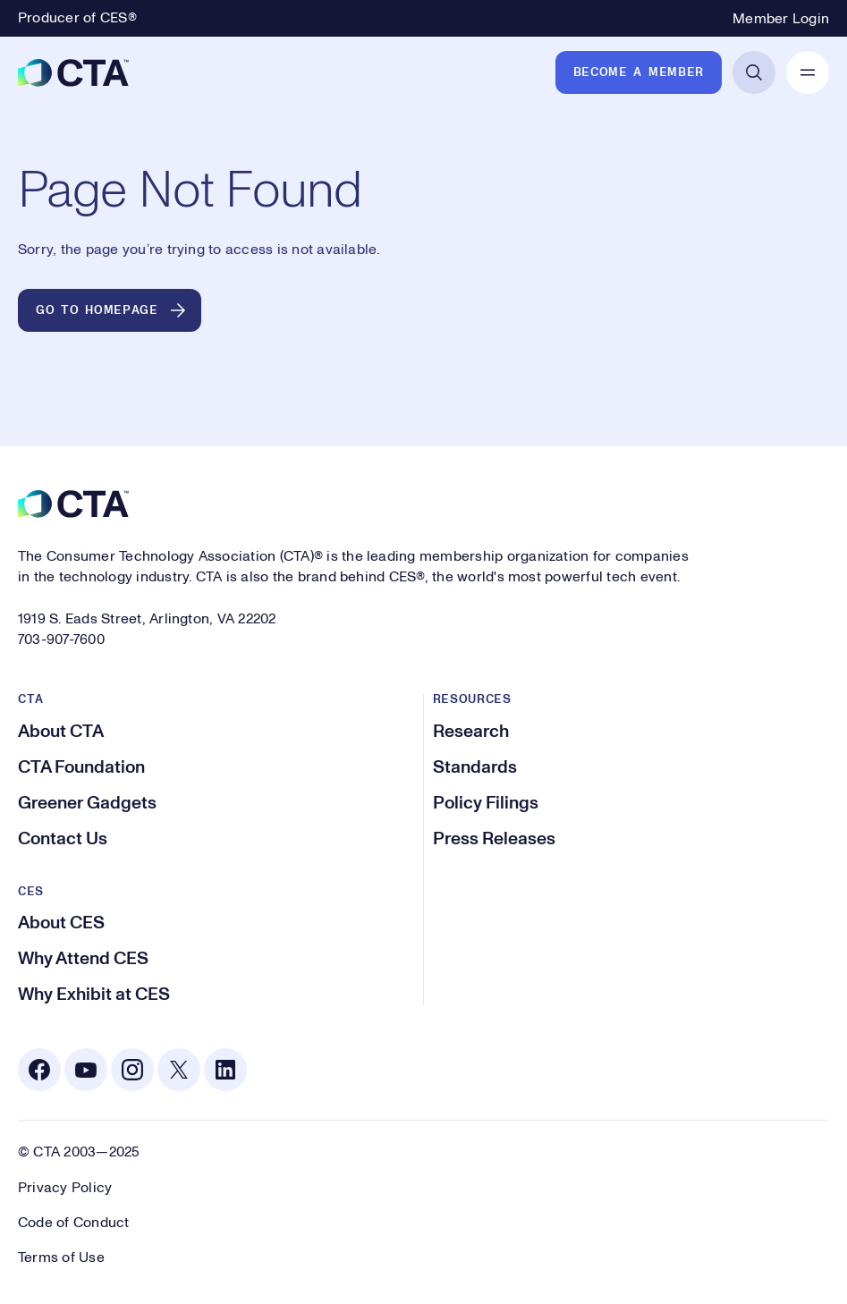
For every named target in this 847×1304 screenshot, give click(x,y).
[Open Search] (754, 72)
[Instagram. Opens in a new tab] (132, 1069)
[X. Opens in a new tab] (178, 1069)
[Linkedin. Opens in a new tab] (225, 1069)
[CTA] (73, 72)
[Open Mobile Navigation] (807, 72)
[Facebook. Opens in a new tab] (39, 1069)
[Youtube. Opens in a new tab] (85, 1069)
